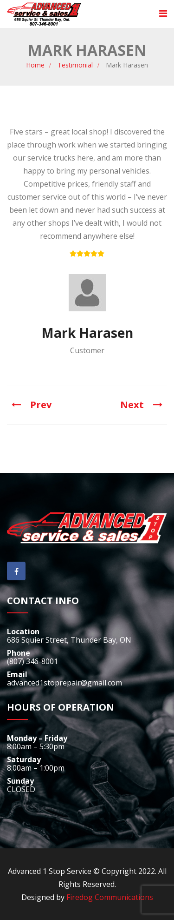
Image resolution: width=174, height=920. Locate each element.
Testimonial (75, 64)
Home (35, 64)
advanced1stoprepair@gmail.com (64, 683)
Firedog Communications (109, 897)
